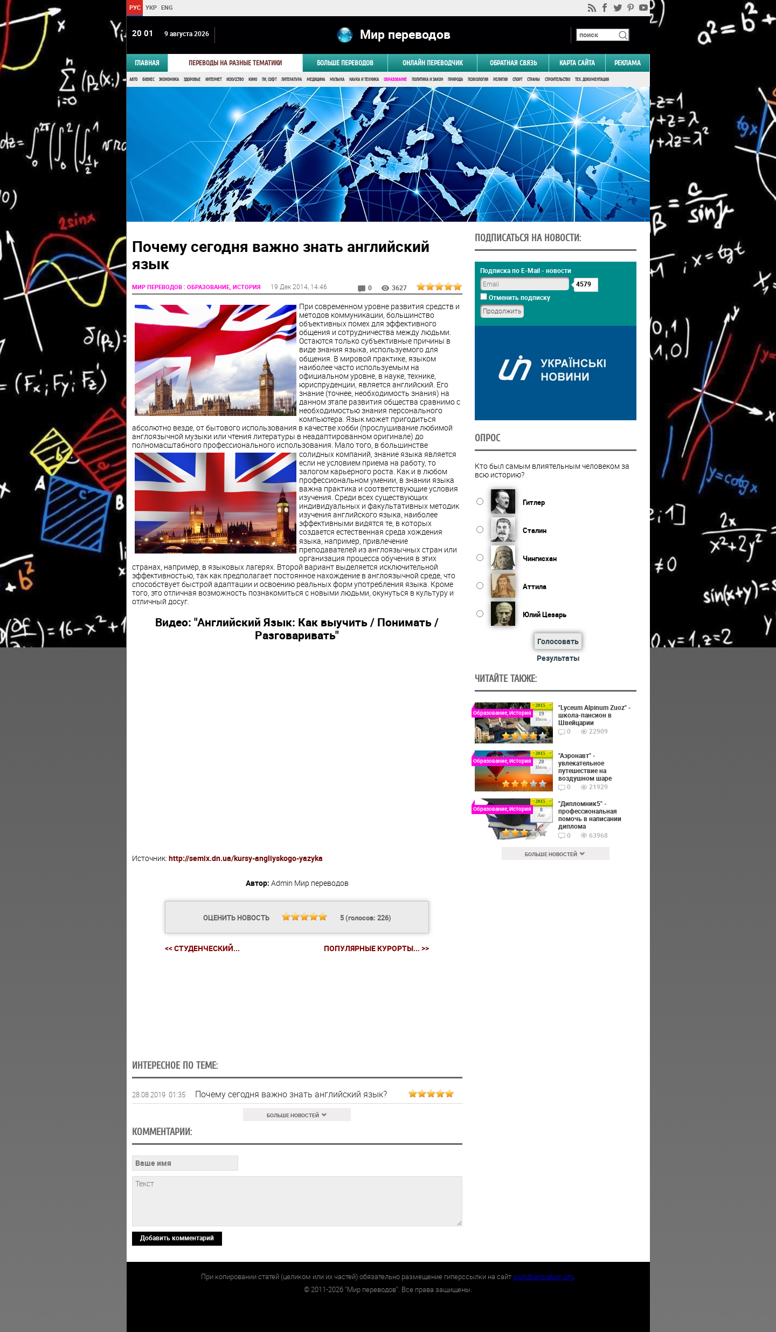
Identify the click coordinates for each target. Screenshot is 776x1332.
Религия (500, 79)
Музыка (337, 79)
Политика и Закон (427, 79)
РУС (134, 7)
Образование (395, 79)
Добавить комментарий (177, 1237)
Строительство (557, 79)
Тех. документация (592, 79)
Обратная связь (513, 63)
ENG (167, 7)
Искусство (235, 79)
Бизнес (148, 79)
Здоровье (192, 79)
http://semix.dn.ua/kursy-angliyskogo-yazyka (246, 858)
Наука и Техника (364, 79)
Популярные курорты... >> (376, 948)
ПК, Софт (269, 79)
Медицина (316, 79)
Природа (455, 79)
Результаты (558, 658)
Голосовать (558, 641)
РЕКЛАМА (627, 63)
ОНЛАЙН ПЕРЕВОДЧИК (432, 63)
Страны (533, 79)
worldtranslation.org (543, 1276)
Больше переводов (345, 63)
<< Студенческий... (202, 948)
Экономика (169, 79)
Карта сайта (577, 63)
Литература (291, 79)
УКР (150, 7)
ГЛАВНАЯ (147, 63)
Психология (478, 79)
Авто (133, 79)
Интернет (213, 79)
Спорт (517, 79)
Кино (252, 79)
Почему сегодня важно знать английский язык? (291, 1094)
